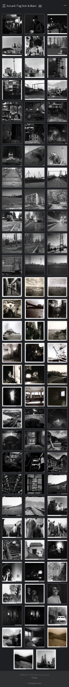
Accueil (11, 6)
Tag (19, 6)
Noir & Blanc (29, 6)
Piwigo (34, 677)
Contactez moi (34, 683)
